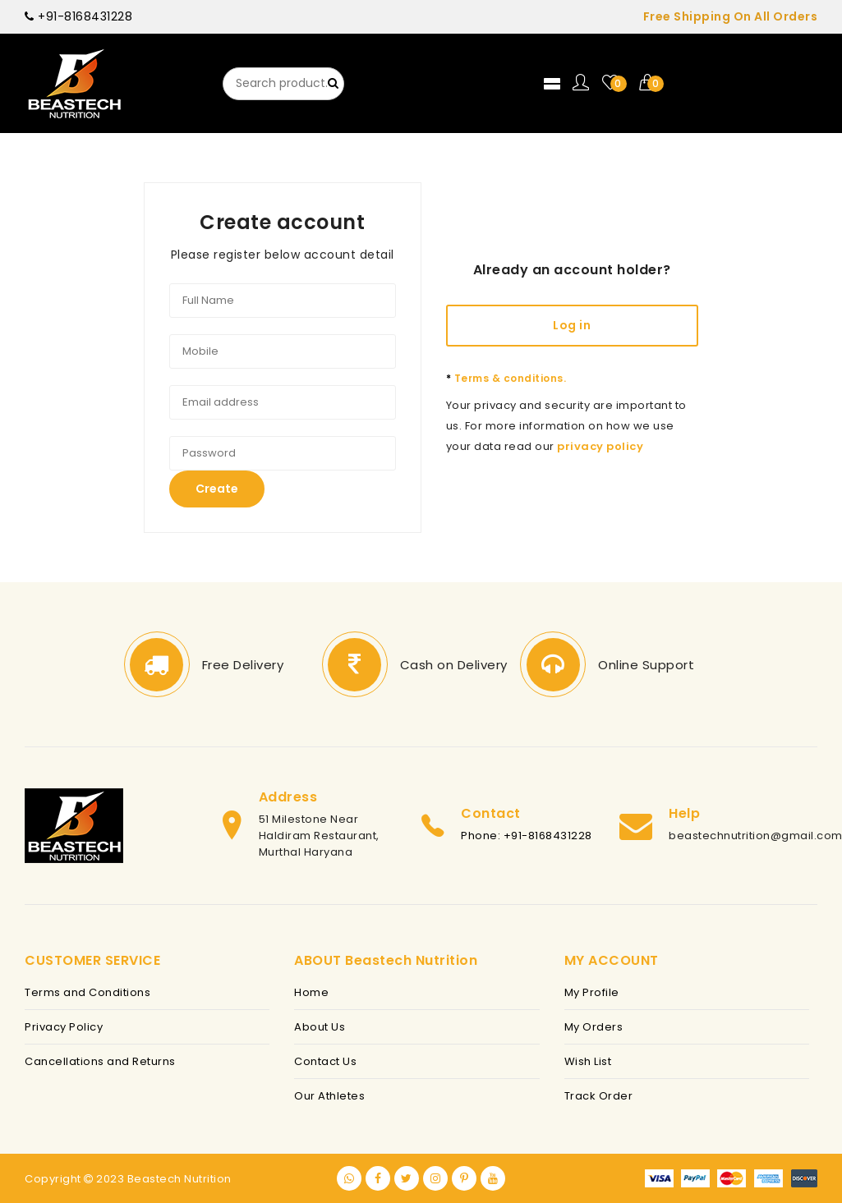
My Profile (591, 992)
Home (311, 992)
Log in (572, 325)
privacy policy (600, 446)
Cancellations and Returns (100, 1061)
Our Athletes (329, 1096)
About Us (319, 1027)
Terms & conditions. (506, 378)
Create (217, 488)
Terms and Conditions (87, 992)
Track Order (598, 1096)
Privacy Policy (64, 1027)
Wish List (588, 1061)
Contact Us (325, 1061)
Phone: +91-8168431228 (526, 835)
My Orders (593, 1027)
